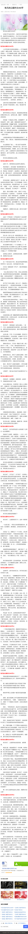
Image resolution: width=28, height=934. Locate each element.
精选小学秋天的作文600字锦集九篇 (13, 923)
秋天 (21, 4)
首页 (8, 4)
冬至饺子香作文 (18, 910)
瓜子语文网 (12, 932)
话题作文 (14, 4)
